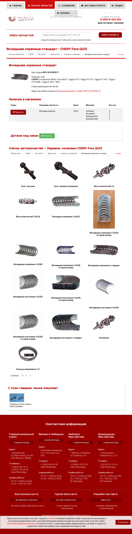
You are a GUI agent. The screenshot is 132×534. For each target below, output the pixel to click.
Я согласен (123, 522)
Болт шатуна (28, 186)
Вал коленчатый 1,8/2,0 (28, 216)
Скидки (117, 5)
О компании (67, 5)
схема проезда (22, 443)
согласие (52, 518)
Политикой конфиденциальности (21, 523)
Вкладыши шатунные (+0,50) (104, 307)
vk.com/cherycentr (66, 500)
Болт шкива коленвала (66, 186)
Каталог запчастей (40, 5)
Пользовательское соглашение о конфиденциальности (66, 515)
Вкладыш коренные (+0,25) (66, 216)
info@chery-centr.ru (26, 500)
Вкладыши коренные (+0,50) (28, 264)
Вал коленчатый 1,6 (104, 186)
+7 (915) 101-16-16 (108, 464)
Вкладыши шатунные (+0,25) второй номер (66, 299)
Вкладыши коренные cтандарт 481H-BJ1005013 (78, 91)
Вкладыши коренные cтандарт (104, 265)
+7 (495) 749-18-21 (19, 467)
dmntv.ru (105, 500)
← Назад (120, 54)
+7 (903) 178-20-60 (19, 469)
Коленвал (104, 338)
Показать (47, 136)
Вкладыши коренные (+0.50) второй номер (66, 266)
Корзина (63, 13)
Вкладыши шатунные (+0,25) (28, 296)
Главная (15, 5)
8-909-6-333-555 (110, 19)
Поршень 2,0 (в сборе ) (21, 405)
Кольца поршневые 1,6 (28, 369)
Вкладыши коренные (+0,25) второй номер (104, 234)
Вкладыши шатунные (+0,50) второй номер (28, 337)
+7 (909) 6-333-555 (79, 464)
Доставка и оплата (93, 5)
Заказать (18, 112)
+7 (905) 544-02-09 (49, 464)
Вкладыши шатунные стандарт (66, 338)
